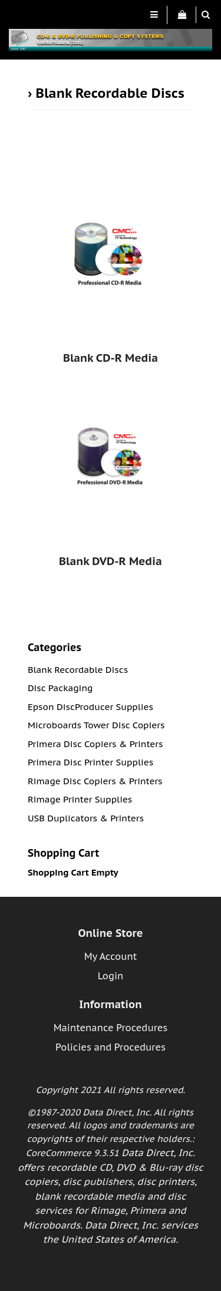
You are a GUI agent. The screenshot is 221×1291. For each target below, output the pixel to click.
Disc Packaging (60, 688)
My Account (110, 956)
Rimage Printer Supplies (80, 799)
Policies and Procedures (110, 1047)
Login (111, 976)
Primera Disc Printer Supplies (90, 762)
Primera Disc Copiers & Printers (95, 743)
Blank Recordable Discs (110, 92)
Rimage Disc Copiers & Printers (95, 781)
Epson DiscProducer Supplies (90, 706)
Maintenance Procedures (111, 1028)
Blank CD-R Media (110, 358)
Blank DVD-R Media (110, 561)
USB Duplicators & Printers (86, 818)
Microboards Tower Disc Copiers (96, 725)
